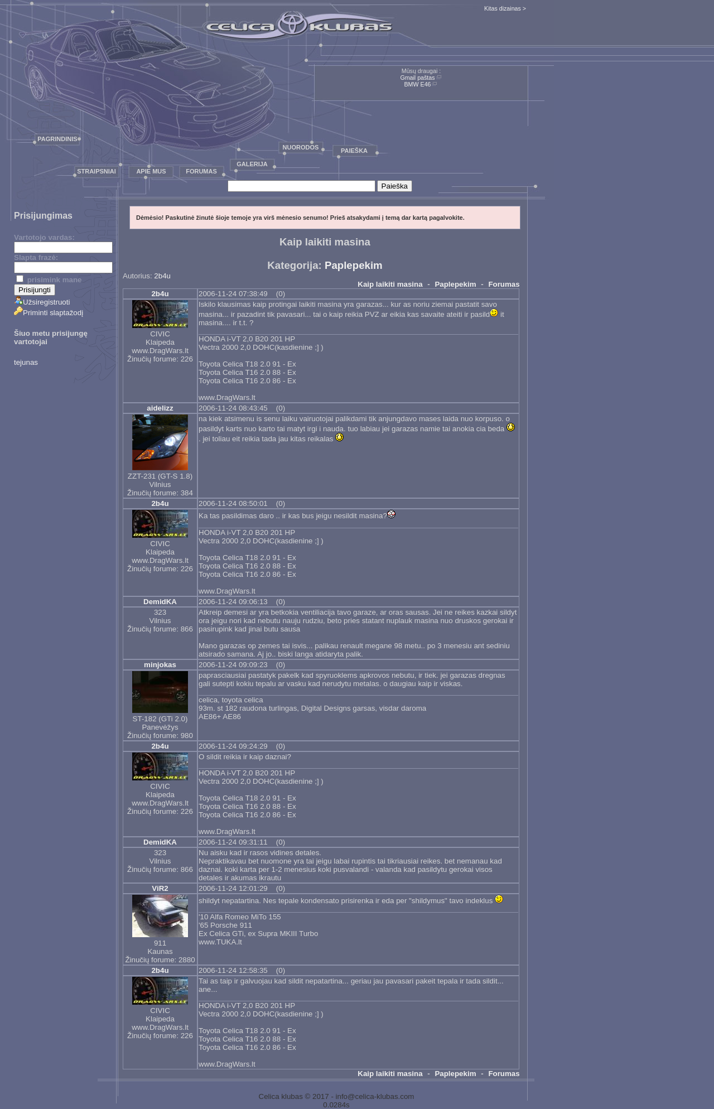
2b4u (162, 276)
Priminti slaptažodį (48, 312)
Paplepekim (354, 265)
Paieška (354, 150)
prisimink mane (48, 280)
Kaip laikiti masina (390, 284)
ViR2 (160, 888)
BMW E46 (417, 84)
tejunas (26, 362)
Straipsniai (96, 171)
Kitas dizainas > (505, 8)
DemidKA (160, 601)
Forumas (201, 171)
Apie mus (151, 171)
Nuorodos (301, 147)
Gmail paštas (417, 77)
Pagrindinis (57, 139)
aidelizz (160, 408)
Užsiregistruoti (42, 302)
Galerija (252, 164)
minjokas (160, 664)
